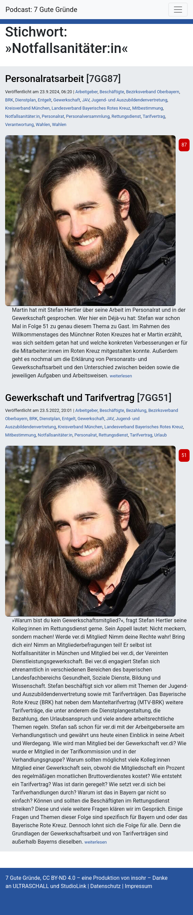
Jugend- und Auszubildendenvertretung (129, 99)
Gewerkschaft (66, 99)
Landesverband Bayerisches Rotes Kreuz (90, 108)
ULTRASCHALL (31, 886)
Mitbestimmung (147, 108)
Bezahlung (136, 410)
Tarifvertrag (154, 116)
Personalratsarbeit (44, 78)
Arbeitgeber (86, 91)
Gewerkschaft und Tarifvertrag (70, 397)
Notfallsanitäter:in (22, 116)
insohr (138, 878)
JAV (85, 99)
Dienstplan (25, 99)
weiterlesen (121, 375)
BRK (9, 99)
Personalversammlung (88, 116)
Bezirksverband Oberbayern (152, 91)
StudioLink (73, 886)
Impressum (138, 886)
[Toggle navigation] (178, 9)
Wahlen (43, 124)
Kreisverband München (27, 108)
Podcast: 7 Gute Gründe (41, 9)
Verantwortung (19, 124)
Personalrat (53, 116)
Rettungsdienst (126, 116)
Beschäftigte (112, 91)
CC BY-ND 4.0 (59, 878)
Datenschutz (105, 886)
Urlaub (160, 435)
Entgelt (44, 99)
